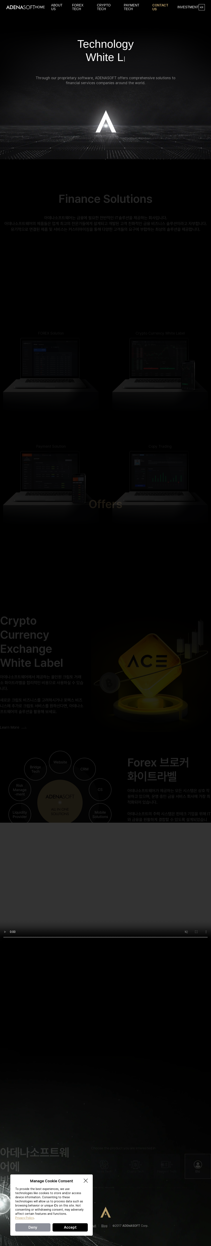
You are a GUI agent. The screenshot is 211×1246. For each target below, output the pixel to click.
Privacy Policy (24, 1218)
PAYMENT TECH (131, 7)
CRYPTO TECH (103, 7)
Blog (104, 1225)
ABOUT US (56, 7)
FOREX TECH (77, 7)
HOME (40, 7)
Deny (32, 1227)
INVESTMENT (188, 7)
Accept (70, 1227)
